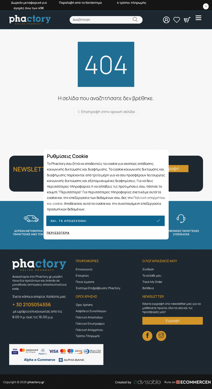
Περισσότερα (58, 233)
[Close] (206, 6)
